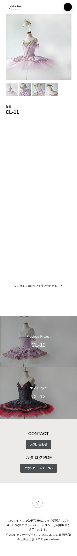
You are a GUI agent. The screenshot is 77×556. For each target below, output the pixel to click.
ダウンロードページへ (38, 468)
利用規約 (62, 525)
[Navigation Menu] (68, 7)
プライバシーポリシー (38, 525)
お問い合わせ (38, 444)
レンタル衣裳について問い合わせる (35, 285)
